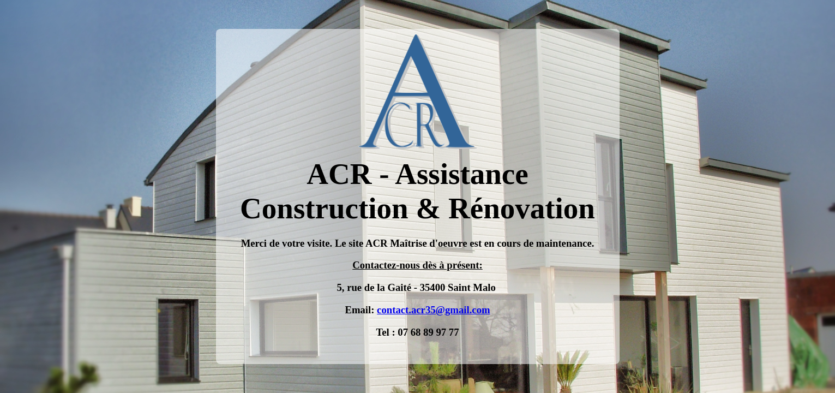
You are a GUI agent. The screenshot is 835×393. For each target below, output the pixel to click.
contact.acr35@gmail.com (433, 309)
